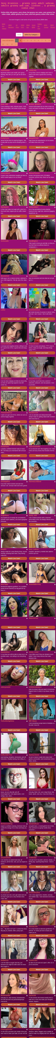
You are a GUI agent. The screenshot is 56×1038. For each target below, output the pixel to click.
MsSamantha (5, 995)
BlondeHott (5, 276)
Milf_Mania (33, 721)
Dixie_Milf (4, 104)
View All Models (8, 40)
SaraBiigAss (33, 241)
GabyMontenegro (35, 379)
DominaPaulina (34, 893)
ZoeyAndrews (6, 858)
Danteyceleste (34, 755)
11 (7, 44)
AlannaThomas (34, 173)
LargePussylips (34, 1029)
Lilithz (3, 310)
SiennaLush (33, 926)
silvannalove (5, 173)
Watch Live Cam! (14, 79)
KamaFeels (5, 446)
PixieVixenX (33, 276)
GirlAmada (5, 241)
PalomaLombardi (35, 481)
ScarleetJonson (34, 310)
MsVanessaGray (7, 824)
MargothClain (34, 138)
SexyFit (3, 549)
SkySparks (5, 207)
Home (19, 35)
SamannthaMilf (6, 344)
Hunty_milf (33, 515)
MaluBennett (33, 413)
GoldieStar (33, 858)
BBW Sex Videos (4, 26)
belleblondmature (35, 687)
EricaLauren (5, 893)
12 (12, 44)
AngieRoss (5, 515)
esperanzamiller (34, 446)
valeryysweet (5, 687)
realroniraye (5, 70)
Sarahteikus (5, 652)
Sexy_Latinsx (34, 549)
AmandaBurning (35, 584)
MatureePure (33, 618)
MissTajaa (4, 584)
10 (3, 44)
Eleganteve (5, 926)
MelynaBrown (34, 344)
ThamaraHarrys (6, 413)
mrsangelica (5, 481)
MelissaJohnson (35, 790)
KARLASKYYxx (6, 755)
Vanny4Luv (5, 618)
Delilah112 (4, 960)
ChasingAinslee (6, 1029)
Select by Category (32, 35)
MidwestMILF (33, 207)
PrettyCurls (5, 138)
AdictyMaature (6, 379)
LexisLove (32, 70)
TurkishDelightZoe (7, 721)
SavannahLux (34, 824)
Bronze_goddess (35, 104)
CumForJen (33, 960)
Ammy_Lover (34, 652)
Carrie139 (32, 995)
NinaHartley (5, 790)
